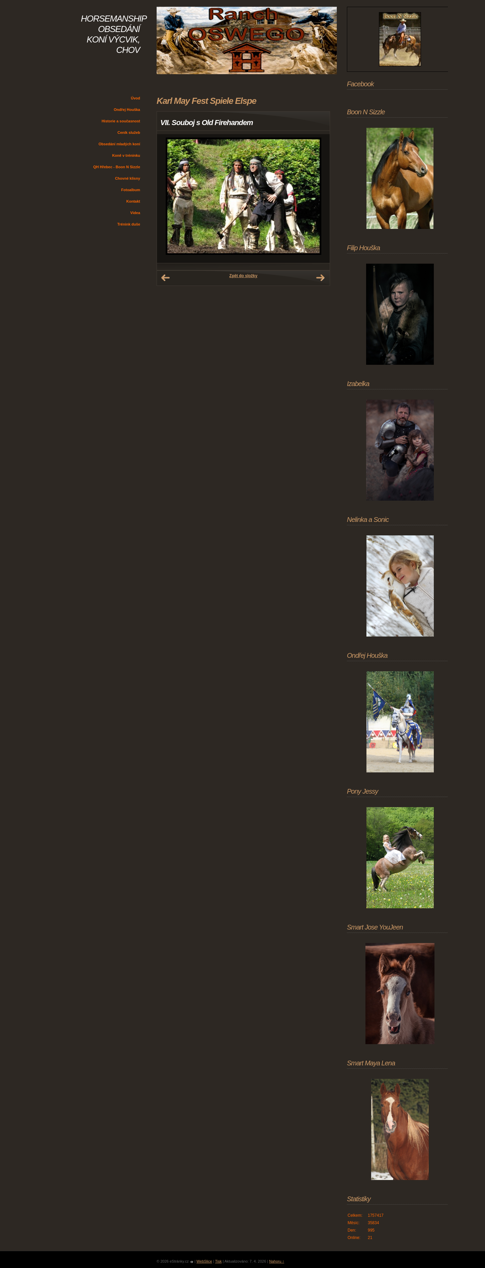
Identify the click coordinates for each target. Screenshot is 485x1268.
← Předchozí (165, 278)
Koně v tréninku (126, 155)
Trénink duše (128, 224)
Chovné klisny (127, 178)
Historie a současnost (121, 121)
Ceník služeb (129, 132)
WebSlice (204, 1261)
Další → (320, 278)
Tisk (218, 1261)
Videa (135, 213)
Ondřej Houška (127, 110)
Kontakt (133, 201)
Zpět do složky (243, 275)
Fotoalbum (130, 190)
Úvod (135, 98)
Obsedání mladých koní (119, 144)
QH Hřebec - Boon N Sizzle (116, 167)
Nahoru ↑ (276, 1261)
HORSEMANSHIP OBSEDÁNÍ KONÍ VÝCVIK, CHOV (114, 34)
